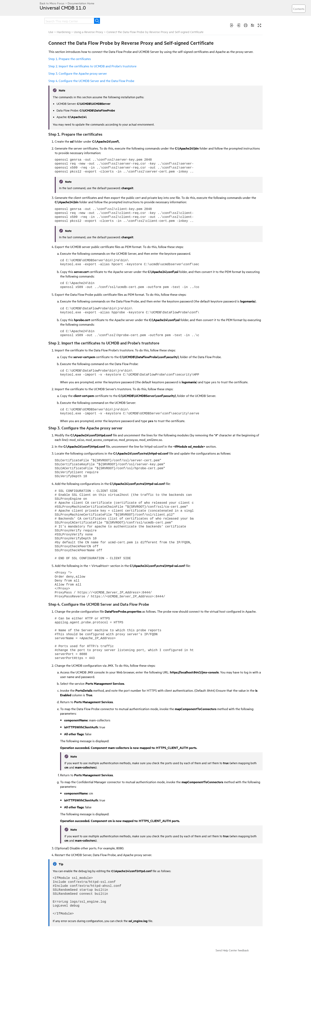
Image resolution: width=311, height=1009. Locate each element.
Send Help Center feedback (232, 950)
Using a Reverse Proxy (88, 32)
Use (50, 32)
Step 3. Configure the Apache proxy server (77, 73)
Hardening (64, 32)
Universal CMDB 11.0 (63, 7)
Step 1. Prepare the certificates (69, 58)
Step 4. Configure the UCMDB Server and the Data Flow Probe (91, 80)
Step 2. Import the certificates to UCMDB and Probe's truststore (92, 66)
